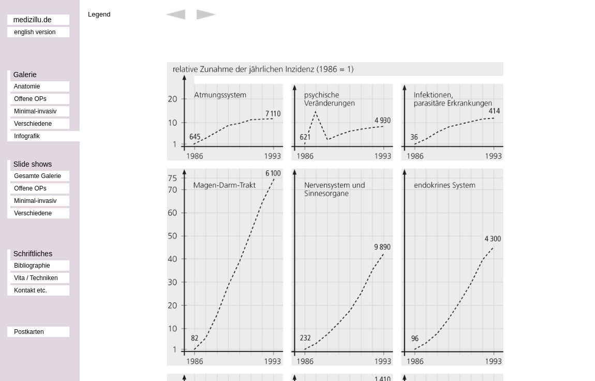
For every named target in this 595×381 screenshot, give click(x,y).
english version (34, 32)
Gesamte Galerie (37, 176)
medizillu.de (32, 20)
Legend (99, 14)
